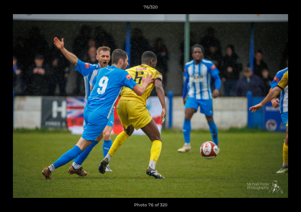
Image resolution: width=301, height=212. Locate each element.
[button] (290, 8)
